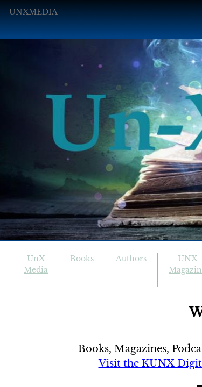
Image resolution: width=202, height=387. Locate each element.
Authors (131, 258)
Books (82, 258)
